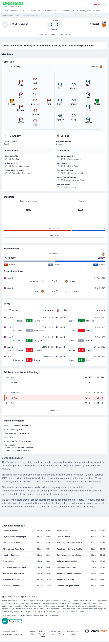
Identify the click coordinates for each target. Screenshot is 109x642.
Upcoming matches (14, 525)
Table (67, 34)
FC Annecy (10, 257)
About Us (32, 632)
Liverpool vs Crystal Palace (68, 586)
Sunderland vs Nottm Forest (14, 567)
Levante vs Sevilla (10, 530)
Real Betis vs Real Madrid (13, 573)
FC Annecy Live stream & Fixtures (18, 448)
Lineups (53, 34)
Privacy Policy (61, 632)
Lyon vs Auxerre (63, 537)
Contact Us (53, 632)
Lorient (101, 257)
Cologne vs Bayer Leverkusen (69, 555)
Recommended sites (73, 632)
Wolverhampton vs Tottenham (69, 573)
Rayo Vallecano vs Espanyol (14, 537)
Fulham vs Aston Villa (11, 579)
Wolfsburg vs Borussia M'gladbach (71, 543)
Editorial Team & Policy (42, 634)
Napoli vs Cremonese (11, 555)
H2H (61, 34)
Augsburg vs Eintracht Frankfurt (70, 549)
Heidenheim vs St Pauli (66, 567)
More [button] (54, 410)
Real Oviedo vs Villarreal (13, 543)
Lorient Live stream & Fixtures (17, 450)
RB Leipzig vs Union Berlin (13, 549)
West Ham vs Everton (65, 579)
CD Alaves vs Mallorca (12, 586)
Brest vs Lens (8, 561)
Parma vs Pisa (63, 530)
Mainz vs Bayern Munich (67, 561)
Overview (43, 34)
